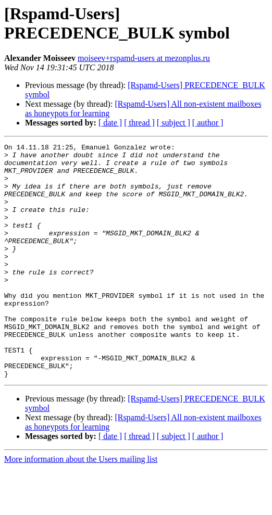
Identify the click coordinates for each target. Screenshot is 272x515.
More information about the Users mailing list (80, 505)
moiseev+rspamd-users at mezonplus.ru (144, 58)
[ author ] (208, 122)
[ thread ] (139, 122)
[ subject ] (173, 122)
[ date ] (110, 122)
